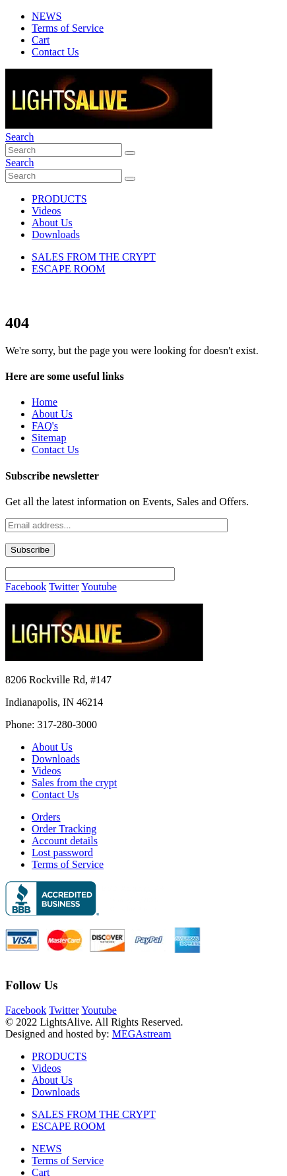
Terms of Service (68, 28)
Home (44, 402)
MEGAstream (142, 1033)
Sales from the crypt (74, 782)
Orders (46, 816)
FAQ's (45, 425)
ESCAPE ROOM (69, 268)
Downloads (56, 234)
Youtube (99, 586)
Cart (41, 40)
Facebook (25, 586)
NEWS (46, 16)
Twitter (64, 586)
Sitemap (49, 437)
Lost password (62, 852)
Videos (46, 210)
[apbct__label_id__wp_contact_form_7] (90, 574)
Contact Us (55, 51)
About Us (52, 222)
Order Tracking (64, 828)
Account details (65, 840)
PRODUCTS (59, 198)
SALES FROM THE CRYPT (94, 257)
